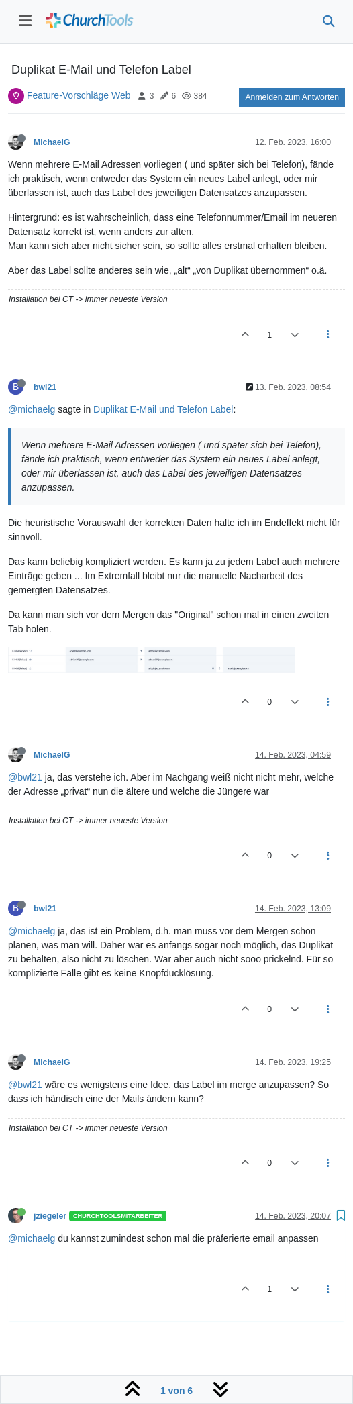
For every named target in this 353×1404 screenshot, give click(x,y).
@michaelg (31, 409)
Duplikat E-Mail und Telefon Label (163, 409)
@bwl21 (25, 777)
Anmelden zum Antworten (292, 97)
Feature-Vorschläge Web (79, 95)
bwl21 (45, 387)
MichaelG (52, 142)
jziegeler (50, 1216)
